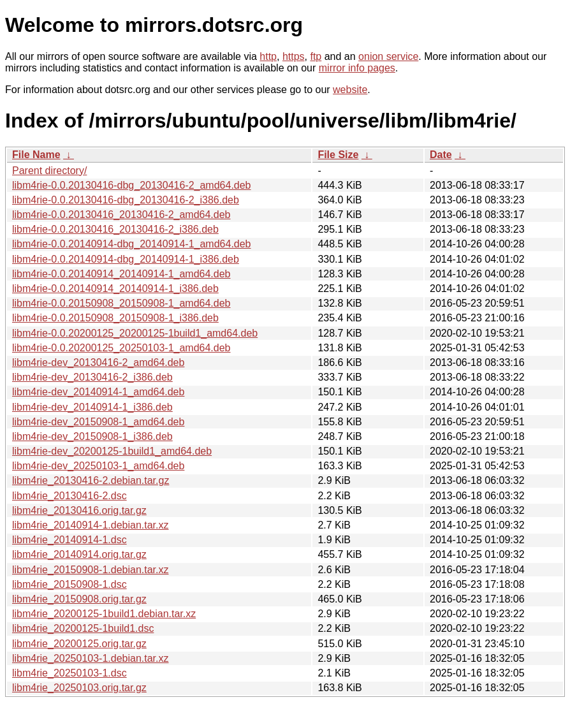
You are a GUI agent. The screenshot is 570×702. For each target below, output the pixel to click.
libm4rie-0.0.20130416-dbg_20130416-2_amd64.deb (131, 185)
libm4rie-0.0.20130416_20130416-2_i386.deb (115, 229)
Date (441, 154)
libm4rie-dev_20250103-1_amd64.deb (98, 465)
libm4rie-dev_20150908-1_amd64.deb (98, 421)
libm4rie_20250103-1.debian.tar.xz (90, 658)
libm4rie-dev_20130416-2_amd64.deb (98, 362)
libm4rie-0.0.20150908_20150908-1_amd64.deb (121, 303)
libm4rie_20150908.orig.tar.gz (79, 599)
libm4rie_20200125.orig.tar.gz (79, 643)
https (293, 56)
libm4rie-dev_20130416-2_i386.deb (92, 377)
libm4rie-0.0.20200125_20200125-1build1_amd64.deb (135, 333)
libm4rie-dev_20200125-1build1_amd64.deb (112, 451)
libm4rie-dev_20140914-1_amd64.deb (98, 391)
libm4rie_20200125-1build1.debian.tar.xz (104, 613)
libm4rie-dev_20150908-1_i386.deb (92, 436)
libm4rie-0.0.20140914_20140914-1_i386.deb (115, 288)
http (268, 56)
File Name (36, 154)
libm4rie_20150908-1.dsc (69, 584)
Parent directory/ (49, 170)
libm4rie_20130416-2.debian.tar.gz (90, 480)
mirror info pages (357, 67)
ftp (315, 56)
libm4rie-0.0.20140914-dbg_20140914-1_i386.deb (125, 259)
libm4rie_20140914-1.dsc (69, 539)
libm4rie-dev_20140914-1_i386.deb (92, 407)
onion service (388, 56)
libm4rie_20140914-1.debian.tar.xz (90, 525)
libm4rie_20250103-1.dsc (69, 673)
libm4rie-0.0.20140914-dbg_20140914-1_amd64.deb (131, 243)
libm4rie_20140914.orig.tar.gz (79, 554)
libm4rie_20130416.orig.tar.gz (79, 510)
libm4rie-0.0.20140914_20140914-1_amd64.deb (121, 273)
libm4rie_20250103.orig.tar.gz (79, 687)
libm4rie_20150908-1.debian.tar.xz (90, 569)
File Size (338, 154)
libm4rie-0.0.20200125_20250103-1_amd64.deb (121, 347)
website (350, 89)
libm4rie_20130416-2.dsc (69, 495)
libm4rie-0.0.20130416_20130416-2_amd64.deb (121, 214)
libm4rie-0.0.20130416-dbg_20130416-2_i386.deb (125, 199)
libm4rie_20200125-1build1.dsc (83, 628)
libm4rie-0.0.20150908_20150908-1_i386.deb (115, 317)
